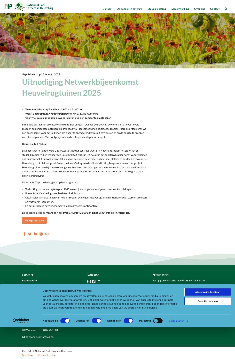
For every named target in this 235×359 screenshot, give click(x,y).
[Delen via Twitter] (29, 234)
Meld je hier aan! (34, 220)
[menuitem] (107, 9)
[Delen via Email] (46, 234)
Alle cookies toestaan (207, 323)
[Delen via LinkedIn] (35, 234)
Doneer (106, 8)
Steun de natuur (157, 8)
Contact (214, 8)
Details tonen (176, 352)
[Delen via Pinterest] (41, 234)
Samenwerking (180, 8)
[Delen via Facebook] (24, 234)
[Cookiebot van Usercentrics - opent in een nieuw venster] (21, 352)
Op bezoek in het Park (129, 8)
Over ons (199, 8)
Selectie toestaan (208, 333)
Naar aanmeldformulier (168, 292)
